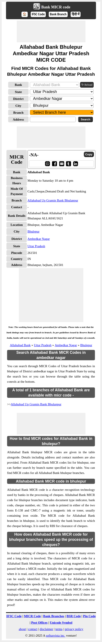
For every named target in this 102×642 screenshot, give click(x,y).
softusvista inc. (55, 635)
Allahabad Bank (20, 345)
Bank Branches (53, 616)
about (22, 629)
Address (18, 119)
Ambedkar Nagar (38, 239)
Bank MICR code (55, 7)
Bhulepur (33, 231)
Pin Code (89, 616)
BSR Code (74, 616)
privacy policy (74, 629)
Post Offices (39, 622)
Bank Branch (58, 14)
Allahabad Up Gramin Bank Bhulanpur (52, 200)
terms (58, 629)
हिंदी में (75, 14)
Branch (18, 112)
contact (32, 629)
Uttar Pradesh (36, 246)
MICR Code (32, 616)
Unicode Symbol (61, 622)
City (18, 105)
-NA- (33, 154)
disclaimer (46, 629)
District (18, 99)
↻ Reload (86, 84)
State (18, 92)
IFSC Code (38, 14)
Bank (18, 85)
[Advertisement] (51, 31)
